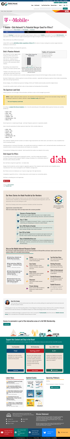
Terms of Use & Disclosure (45, 437)
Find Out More (6, 324)
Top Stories (19, 259)
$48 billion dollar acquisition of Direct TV (24, 43)
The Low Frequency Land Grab (15, 101)
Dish (10, 186)
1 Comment (32, 29)
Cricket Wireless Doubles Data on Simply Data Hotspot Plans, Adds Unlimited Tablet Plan (14, 272)
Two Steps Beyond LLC (20, 437)
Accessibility (54, 437)
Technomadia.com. (18, 416)
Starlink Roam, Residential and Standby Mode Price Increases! (14, 257)
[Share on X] (35, 32)
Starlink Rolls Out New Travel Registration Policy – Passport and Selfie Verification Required (14, 280)
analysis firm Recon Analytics (16, 107)
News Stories (14, 259)
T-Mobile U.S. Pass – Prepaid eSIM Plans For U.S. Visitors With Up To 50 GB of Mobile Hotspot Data (15, 404)
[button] (39, 5)
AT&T (13, 275)
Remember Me (36, 8)
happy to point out (29, 67)
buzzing (11, 35)
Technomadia (42, 312)
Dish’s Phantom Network (47, 53)
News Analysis (17, 29)
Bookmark (6, 181)
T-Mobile (42, 35)
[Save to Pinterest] (56, 32)
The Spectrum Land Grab (47, 55)
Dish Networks (60, 35)
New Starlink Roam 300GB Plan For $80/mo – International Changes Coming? (14, 265)
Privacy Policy (36, 437)
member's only (34, 98)
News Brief (16, 275)
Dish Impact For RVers (46, 56)
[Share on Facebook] (13, 32)
